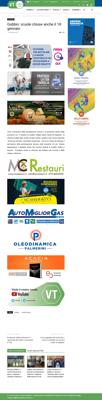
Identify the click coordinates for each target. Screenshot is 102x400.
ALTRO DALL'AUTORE (35, 351)
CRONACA (30, 10)
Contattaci (76, 1)
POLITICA (57, 10)
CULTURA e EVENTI (44, 10)
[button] (92, 10)
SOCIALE (66, 10)
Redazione (85, 1)
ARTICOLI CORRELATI (17, 351)
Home (9, 16)
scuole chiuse (26, 312)
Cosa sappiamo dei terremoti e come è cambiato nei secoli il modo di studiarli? (52, 340)
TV (84, 10)
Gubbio (16, 312)
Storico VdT (66, 1)
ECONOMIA (76, 10)
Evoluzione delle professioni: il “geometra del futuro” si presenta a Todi (20, 340)
